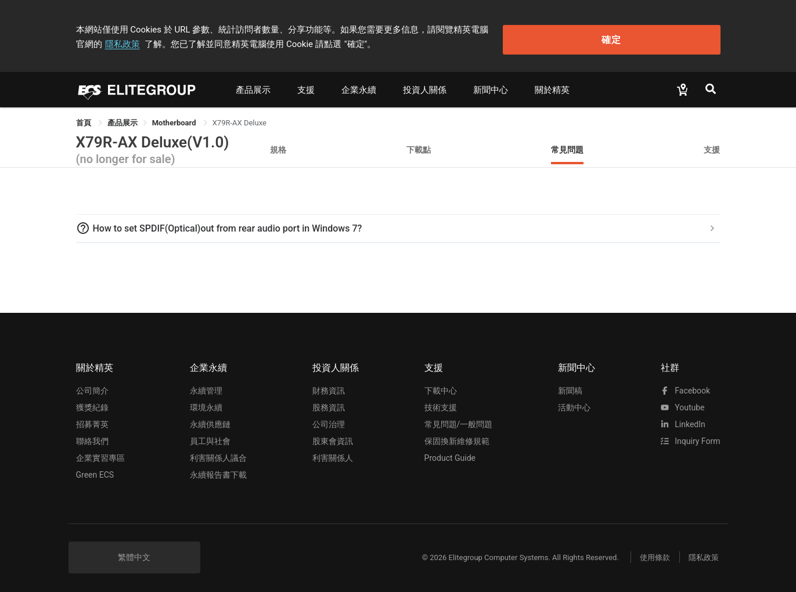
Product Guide (450, 453)
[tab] (398, 224)
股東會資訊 (332, 436)
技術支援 (440, 402)
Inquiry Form (691, 436)
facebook (685, 386)
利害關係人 (332, 453)
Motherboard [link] (175, 118)
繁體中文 (134, 552)
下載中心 (440, 386)
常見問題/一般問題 (458, 419)
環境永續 (206, 402)
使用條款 (648, 552)
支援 (306, 85)
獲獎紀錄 (92, 402)
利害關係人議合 (218, 453)
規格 (278, 144)
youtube (683, 402)
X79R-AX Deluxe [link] (239, 118)
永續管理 (206, 386)
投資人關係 (424, 85)
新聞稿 (570, 386)
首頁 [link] (84, 118)
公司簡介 (92, 386)
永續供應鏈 (210, 419)
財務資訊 (328, 386)
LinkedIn (683, 419)
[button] (398, 224)
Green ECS (95, 470)
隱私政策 (534, 27)
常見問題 (567, 144)
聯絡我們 (92, 436)
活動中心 (574, 402)
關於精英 (552, 85)
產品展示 (253, 85)
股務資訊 (328, 402)
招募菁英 (92, 419)
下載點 (418, 144)
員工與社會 (210, 436)
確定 (661, 35)
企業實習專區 (100, 453)
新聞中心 (490, 85)
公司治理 (328, 419)
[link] (122, 118)
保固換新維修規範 (456, 436)
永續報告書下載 (218, 470)
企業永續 (358, 85)
